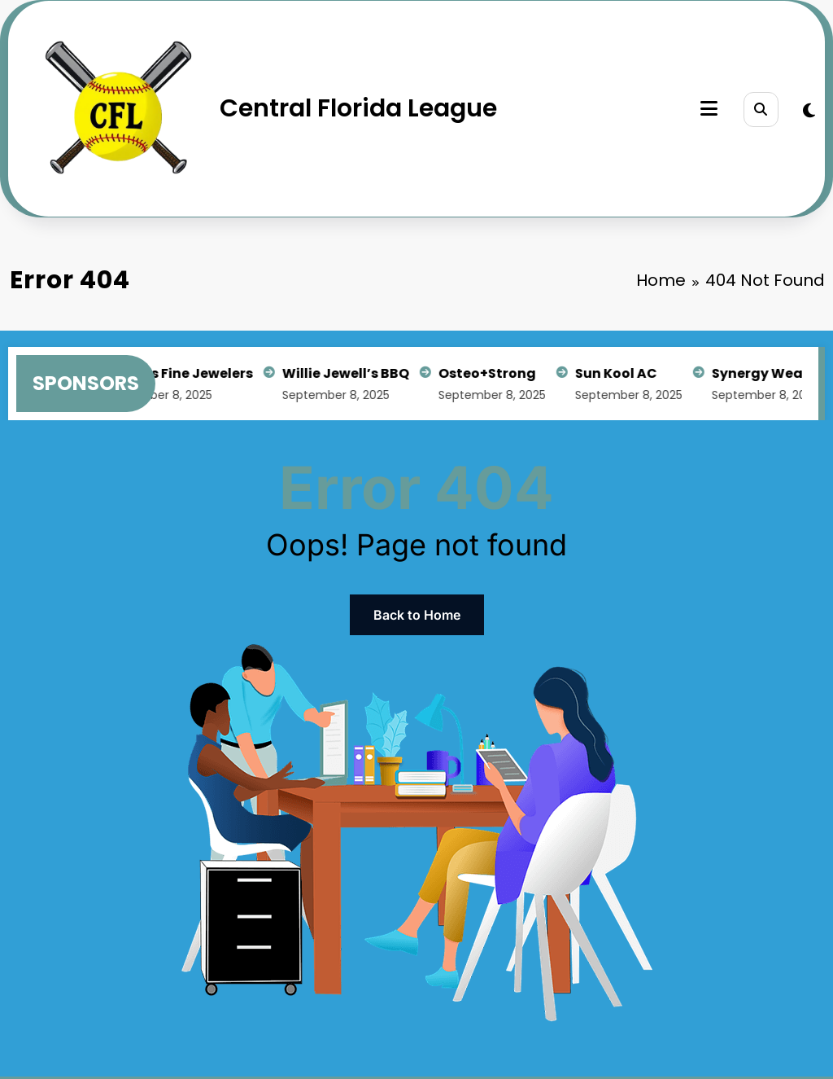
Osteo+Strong (490, 373)
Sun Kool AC (619, 373)
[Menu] (709, 108)
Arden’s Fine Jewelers (182, 373)
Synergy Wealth (770, 373)
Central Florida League (358, 108)
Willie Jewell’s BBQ (349, 373)
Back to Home (416, 615)
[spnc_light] (809, 110)
